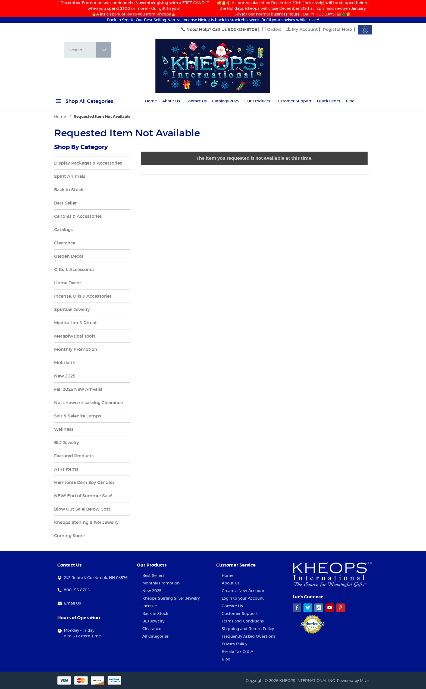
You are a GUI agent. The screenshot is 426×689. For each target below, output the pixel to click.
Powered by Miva (353, 680)
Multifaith (65, 362)
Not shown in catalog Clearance (88, 402)
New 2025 (64, 376)
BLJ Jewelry (66, 442)
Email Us (72, 603)
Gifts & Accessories (74, 269)
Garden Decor (68, 256)
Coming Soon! (69, 535)
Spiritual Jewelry (72, 309)
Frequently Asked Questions (248, 636)
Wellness (63, 429)
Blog (350, 101)
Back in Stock (69, 189)
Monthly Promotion (75, 349)
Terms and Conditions (243, 621)
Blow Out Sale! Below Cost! (82, 509)
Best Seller (65, 203)
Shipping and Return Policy (248, 628)
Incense (149, 605)
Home (151, 101)
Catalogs (63, 229)
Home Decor (67, 282)
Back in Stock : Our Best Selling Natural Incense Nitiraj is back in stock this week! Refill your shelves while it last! (213, 19)
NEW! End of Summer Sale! (83, 495)
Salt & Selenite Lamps (77, 416)
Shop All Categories (83, 102)
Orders (271, 29)
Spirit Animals (69, 176)
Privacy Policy (234, 643)
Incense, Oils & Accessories (83, 296)
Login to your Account (243, 598)
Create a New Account (243, 590)
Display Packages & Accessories (88, 163)
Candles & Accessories (78, 216)
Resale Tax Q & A (237, 651)
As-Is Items (66, 469)
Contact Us (196, 101)
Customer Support (293, 101)
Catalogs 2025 (225, 101)
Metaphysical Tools (74, 336)
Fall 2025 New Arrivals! (78, 389)
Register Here (337, 29)
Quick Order (328, 101)
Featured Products (74, 455)
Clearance (64, 243)
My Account (302, 29)
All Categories (155, 636)
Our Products (257, 101)
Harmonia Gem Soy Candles (84, 482)
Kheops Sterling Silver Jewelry (86, 522)
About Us (171, 101)
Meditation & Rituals (76, 322)
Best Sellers (153, 575)
